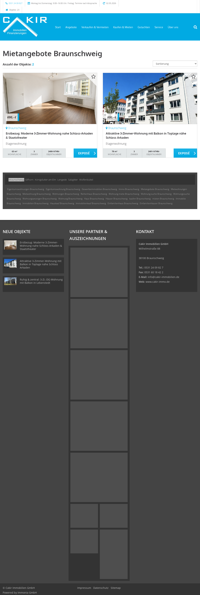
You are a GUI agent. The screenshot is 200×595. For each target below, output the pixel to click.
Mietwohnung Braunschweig (37, 193)
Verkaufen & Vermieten (95, 27)
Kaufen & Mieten (123, 27)
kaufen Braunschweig (140, 198)
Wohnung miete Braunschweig (124, 193)
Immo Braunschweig (129, 189)
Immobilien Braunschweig (35, 203)
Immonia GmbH (27, 592)
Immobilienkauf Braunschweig (91, 203)
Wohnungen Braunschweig (65, 193)
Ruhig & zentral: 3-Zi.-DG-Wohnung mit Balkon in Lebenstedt (41, 281)
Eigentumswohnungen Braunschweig (25, 189)
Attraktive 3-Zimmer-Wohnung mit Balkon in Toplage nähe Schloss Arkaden (40, 264)
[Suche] (197, 29)
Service (159, 27)
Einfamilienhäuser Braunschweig (156, 203)
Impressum (84, 588)
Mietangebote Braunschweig (155, 189)
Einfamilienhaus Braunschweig (123, 203)
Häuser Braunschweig (116, 198)
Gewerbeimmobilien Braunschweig (99, 189)
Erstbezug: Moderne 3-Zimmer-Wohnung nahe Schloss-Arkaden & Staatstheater (41, 246)
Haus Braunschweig (94, 198)
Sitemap (116, 588)
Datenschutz (101, 588)
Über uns (173, 27)
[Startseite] (25, 27)
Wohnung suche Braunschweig (156, 193)
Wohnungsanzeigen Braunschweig (40, 198)
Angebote (71, 27)
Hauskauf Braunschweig (62, 203)
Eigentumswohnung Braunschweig (63, 189)
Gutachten (144, 27)
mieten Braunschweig (163, 198)
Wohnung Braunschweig (70, 198)
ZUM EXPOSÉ (85, 153)
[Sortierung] (175, 64)
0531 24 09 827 (15, 3)
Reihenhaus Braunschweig (94, 193)
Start (58, 27)
